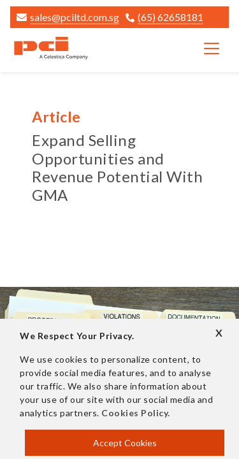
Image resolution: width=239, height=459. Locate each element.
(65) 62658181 (164, 17)
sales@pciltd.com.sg (68, 17)
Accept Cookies (125, 442)
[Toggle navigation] (211, 48)
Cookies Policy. (135, 412)
